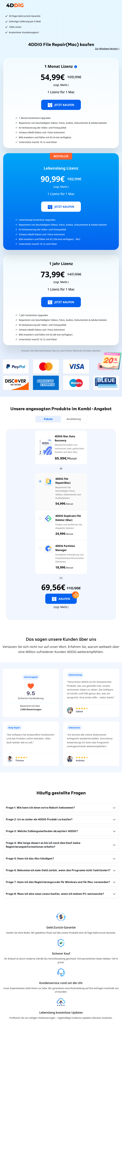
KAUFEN (64, 597)
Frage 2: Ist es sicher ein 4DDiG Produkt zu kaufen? (39, 819)
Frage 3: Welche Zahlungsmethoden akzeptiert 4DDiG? (42, 831)
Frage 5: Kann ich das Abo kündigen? (30, 858)
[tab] (48, 419)
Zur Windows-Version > (107, 48)
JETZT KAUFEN (61, 105)
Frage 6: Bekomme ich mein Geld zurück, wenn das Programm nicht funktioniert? (58, 870)
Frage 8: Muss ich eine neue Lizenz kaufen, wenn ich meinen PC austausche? (55, 893)
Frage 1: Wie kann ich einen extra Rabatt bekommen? (40, 807)
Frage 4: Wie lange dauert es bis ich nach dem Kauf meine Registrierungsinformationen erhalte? (43, 844)
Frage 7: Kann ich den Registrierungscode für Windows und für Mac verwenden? (58, 882)
